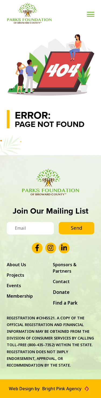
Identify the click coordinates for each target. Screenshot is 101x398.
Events (14, 286)
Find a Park (65, 303)
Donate (61, 292)
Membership (20, 296)
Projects (15, 275)
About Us (16, 265)
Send (76, 228)
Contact (61, 281)
